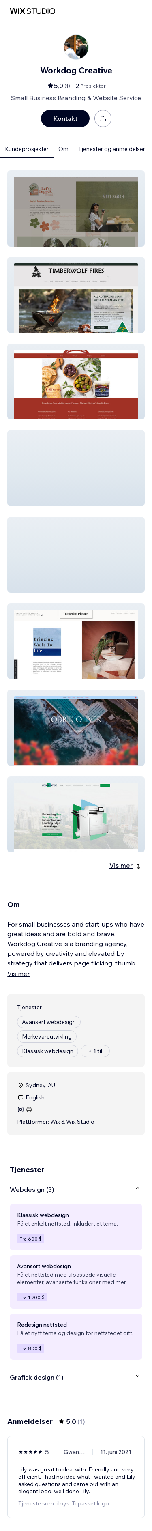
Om (63, 149)
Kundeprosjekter (27, 149)
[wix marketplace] (32, 11)
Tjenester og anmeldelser (111, 149)
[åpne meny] (138, 11)
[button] (76, 208)
